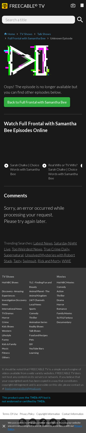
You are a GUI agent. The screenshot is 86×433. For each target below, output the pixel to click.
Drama (60, 300)
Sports (32, 308)
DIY (31, 344)
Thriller (33, 317)
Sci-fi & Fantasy (65, 317)
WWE (66, 261)
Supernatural (14, 255)
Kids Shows (8, 326)
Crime (5, 322)
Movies (61, 276)
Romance (62, 308)
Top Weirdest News (27, 249)
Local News (35, 304)
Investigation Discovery (14, 300)
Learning (33, 352)
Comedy (33, 313)
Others (6, 357)
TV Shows (8, 276)
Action (60, 291)
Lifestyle (6, 335)
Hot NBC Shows (10, 282)
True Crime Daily (56, 249)
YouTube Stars (36, 348)
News (5, 304)
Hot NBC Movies (65, 282)
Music (5, 348)
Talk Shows (35, 330)
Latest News (43, 243)
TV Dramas (8, 313)
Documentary (64, 322)
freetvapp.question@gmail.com (23, 388)
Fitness (6, 352)
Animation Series (38, 322)
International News (12, 308)
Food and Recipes (38, 335)
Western (6, 330)
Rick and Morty (49, 261)
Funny (5, 339)
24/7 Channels (37, 300)
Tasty (17, 261)
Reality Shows (36, 326)
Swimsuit (29, 261)
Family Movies (64, 313)
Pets (31, 339)
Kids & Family (9, 344)
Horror (5, 317)
